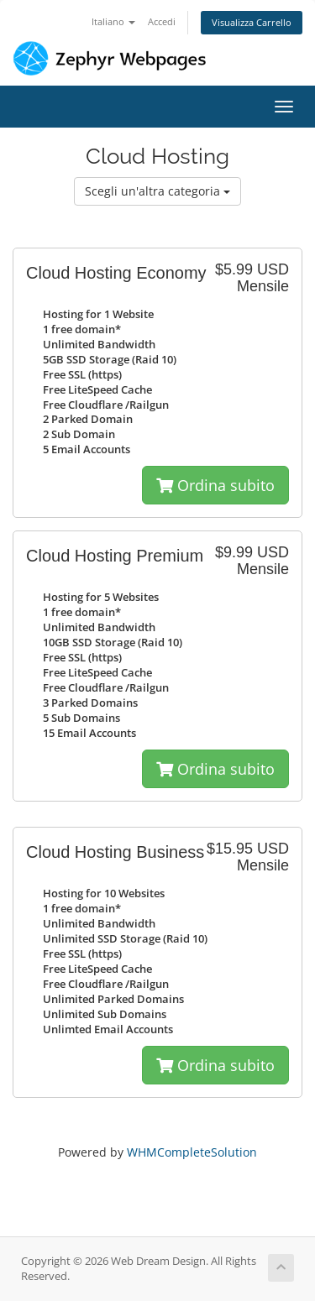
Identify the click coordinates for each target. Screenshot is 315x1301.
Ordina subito (215, 485)
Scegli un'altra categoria (157, 191)
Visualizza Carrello (251, 22)
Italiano (113, 21)
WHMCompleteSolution (192, 1152)
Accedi (162, 21)
